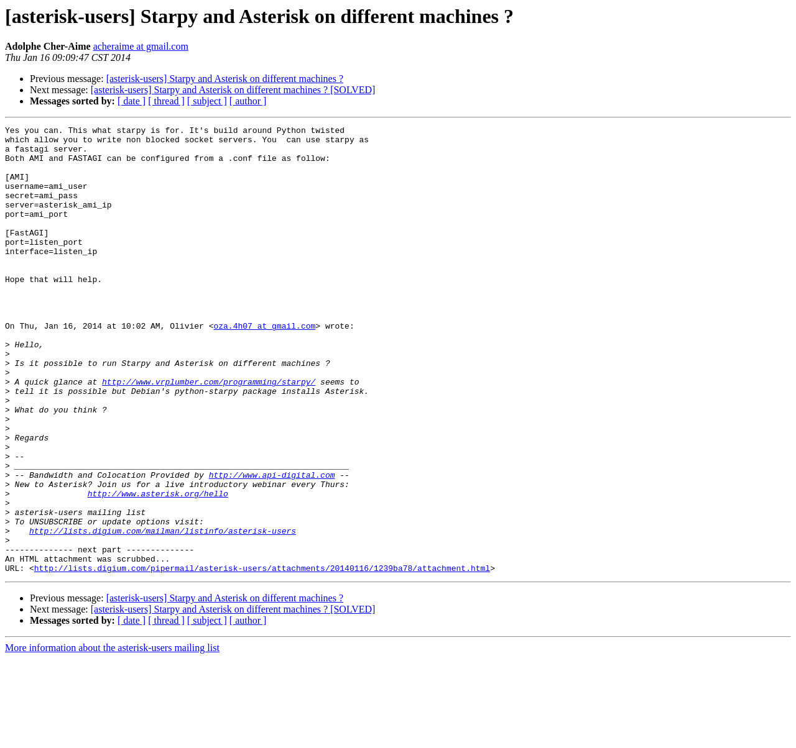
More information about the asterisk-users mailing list (112, 737)
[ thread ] (166, 101)
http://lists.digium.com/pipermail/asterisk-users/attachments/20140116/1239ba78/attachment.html (262, 657)
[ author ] (248, 101)
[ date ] (132, 101)
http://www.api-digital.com (272, 545)
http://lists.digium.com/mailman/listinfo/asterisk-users (162, 612)
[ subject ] (207, 101)
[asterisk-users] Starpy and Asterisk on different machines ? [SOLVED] (233, 89)
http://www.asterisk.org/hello (158, 567)
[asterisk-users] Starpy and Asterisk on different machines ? (224, 78)
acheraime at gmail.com (140, 46)
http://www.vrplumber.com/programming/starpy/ (208, 433)
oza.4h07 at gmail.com (264, 366)
